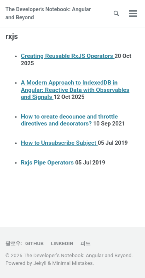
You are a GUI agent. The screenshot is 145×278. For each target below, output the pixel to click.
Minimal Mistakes (72, 263)
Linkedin (62, 243)
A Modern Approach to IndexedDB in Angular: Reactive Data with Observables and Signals (75, 89)
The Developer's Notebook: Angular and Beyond (48, 13)
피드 (85, 243)
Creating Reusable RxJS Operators (67, 56)
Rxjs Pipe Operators (48, 162)
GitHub (34, 243)
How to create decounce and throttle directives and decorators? (69, 120)
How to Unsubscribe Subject (59, 142)
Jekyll (39, 263)
